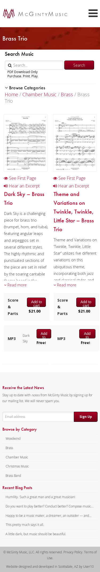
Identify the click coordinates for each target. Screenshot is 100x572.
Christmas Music (17, 466)
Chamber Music (39, 94)
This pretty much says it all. (25, 524)
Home (11, 94)
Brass (67, 94)
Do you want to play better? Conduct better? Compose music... (49, 506)
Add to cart (36, 303)
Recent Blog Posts (17, 488)
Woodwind (13, 438)
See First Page (20, 178)
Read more (15, 284)
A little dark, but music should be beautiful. (36, 534)
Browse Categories (25, 88)
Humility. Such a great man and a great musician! (40, 497)
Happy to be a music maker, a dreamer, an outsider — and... (48, 515)
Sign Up (85, 416)
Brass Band (13, 475)
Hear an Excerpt (22, 186)
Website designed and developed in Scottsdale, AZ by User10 (50, 566)
